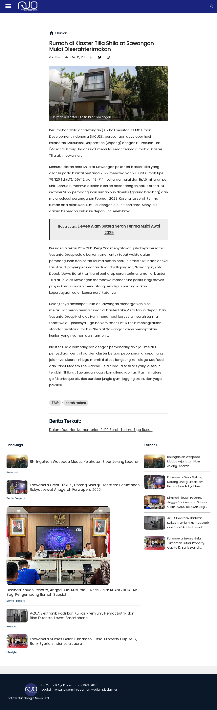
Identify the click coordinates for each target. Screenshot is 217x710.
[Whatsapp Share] (108, 57)
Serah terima (76, 403)
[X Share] (100, 57)
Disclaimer (109, 690)
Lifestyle (12, 652)
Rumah (62, 33)
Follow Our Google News (25, 698)
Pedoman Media (88, 690)
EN (47, 698)
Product (12, 626)
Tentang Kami (63, 690)
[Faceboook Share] (91, 57)
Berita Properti (16, 498)
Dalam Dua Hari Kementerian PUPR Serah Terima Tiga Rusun (101, 429)
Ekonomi (12, 472)
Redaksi (45, 690)
